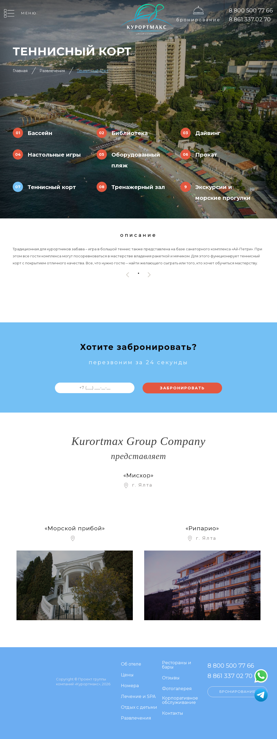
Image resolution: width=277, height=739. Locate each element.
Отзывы (171, 678)
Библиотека (129, 133)
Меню (29, 13)
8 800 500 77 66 (251, 10)
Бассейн (40, 133)
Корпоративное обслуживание (180, 700)
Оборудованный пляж (135, 160)
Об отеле (131, 664)
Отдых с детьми (139, 707)
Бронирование (198, 19)
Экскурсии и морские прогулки (222, 192)
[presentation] (127, 274)
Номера (130, 686)
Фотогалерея (177, 689)
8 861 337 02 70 (250, 19)
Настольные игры (54, 154)
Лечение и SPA (138, 696)
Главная (20, 70)
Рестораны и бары (176, 665)
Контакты (172, 713)
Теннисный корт (92, 70)
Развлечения (52, 70)
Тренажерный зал (138, 187)
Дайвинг (207, 133)
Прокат (206, 154)
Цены (127, 675)
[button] (138, 273)
